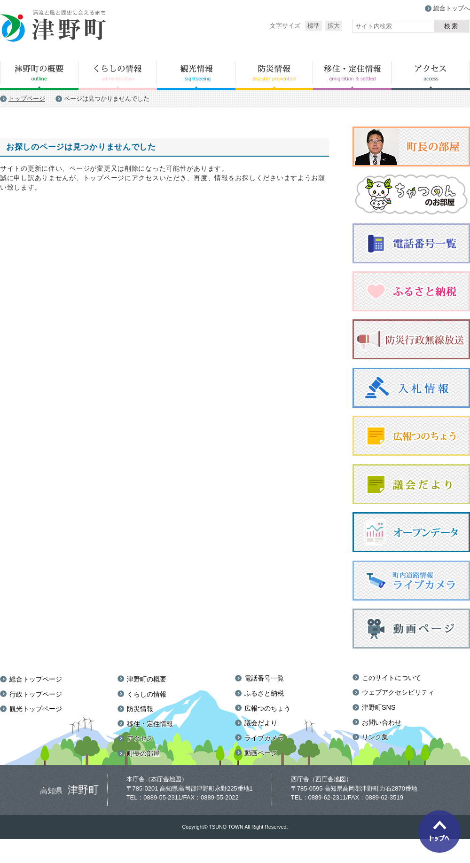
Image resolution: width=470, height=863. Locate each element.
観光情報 (196, 75)
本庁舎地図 (166, 779)
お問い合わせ (381, 722)
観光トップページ (35, 709)
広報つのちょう (267, 708)
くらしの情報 (117, 75)
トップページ (26, 98)
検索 (451, 26)
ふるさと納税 (264, 693)
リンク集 (375, 737)
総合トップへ (451, 8)
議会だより (260, 723)
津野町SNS (379, 707)
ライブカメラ (264, 738)
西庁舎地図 (330, 779)
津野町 (53, 26)
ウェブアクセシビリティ (398, 692)
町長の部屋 (143, 753)
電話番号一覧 (264, 678)
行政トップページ (35, 694)
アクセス (431, 75)
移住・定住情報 (352, 75)
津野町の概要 (39, 75)
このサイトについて (391, 677)
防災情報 (274, 75)
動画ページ (260, 753)
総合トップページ (35, 679)
